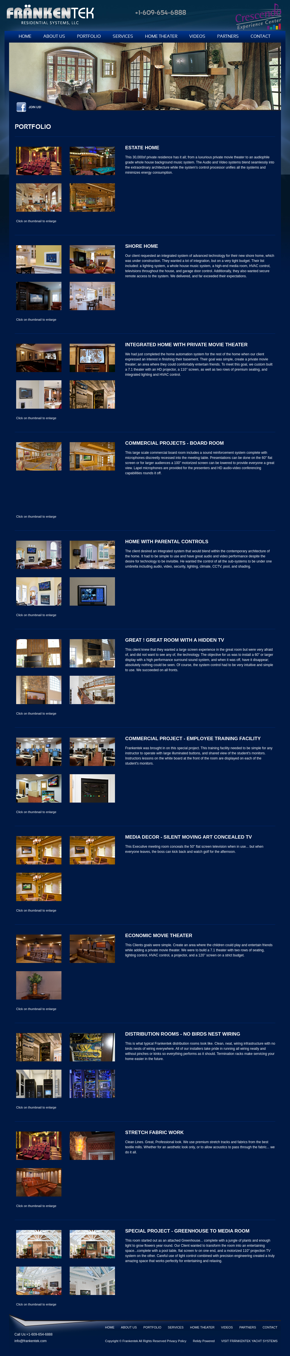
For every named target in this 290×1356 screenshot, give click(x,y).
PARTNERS (228, 37)
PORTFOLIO (89, 37)
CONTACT (260, 37)
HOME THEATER (161, 37)
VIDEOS (197, 37)
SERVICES (123, 37)
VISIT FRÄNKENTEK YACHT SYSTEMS (249, 1341)
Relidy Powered (204, 1341)
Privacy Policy (176, 1341)
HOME (25, 37)
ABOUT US (54, 37)
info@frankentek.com (30, 1341)
